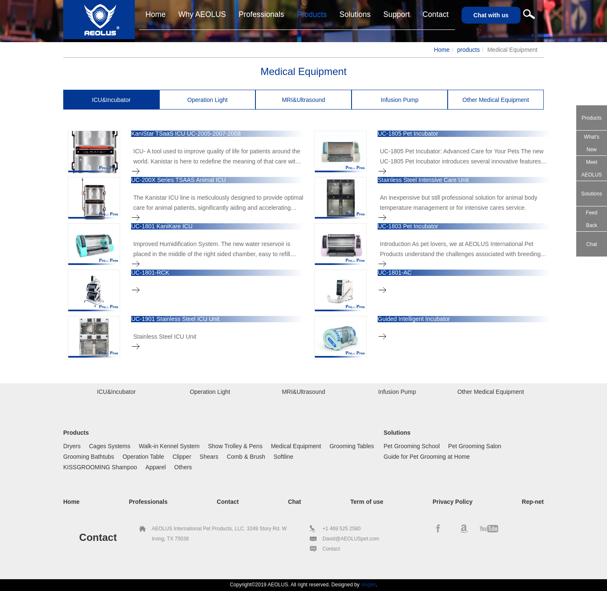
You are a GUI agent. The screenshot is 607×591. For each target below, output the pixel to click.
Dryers (72, 446)
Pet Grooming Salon (474, 446)
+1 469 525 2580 (341, 529)
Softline (283, 456)
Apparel (155, 467)
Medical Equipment (296, 446)
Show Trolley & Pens (235, 446)
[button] (396, 14)
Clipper (181, 456)
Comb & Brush (246, 456)
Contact (331, 549)
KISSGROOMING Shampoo (100, 467)
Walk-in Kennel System (169, 446)
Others (183, 467)
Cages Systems (109, 446)
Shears (209, 456)
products (468, 49)
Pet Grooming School (412, 446)
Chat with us (490, 15)
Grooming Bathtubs (88, 456)
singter (368, 585)
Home (441, 49)
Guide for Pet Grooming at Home (427, 456)
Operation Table (143, 456)
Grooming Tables (352, 446)
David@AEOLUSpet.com (350, 539)
